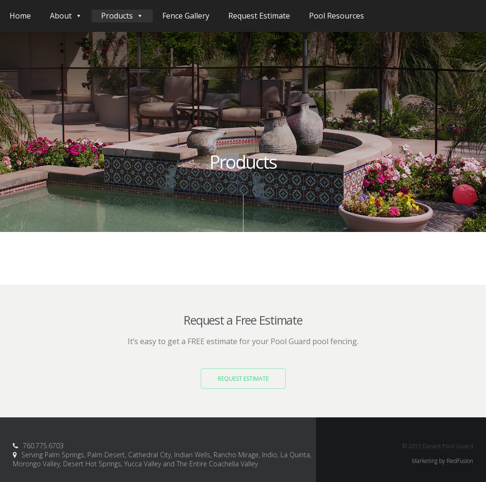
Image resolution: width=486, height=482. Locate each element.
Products (122, 15)
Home (20, 15)
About (66, 15)
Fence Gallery (185, 15)
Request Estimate (259, 15)
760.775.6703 (43, 441)
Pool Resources (336, 15)
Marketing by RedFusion (442, 457)
